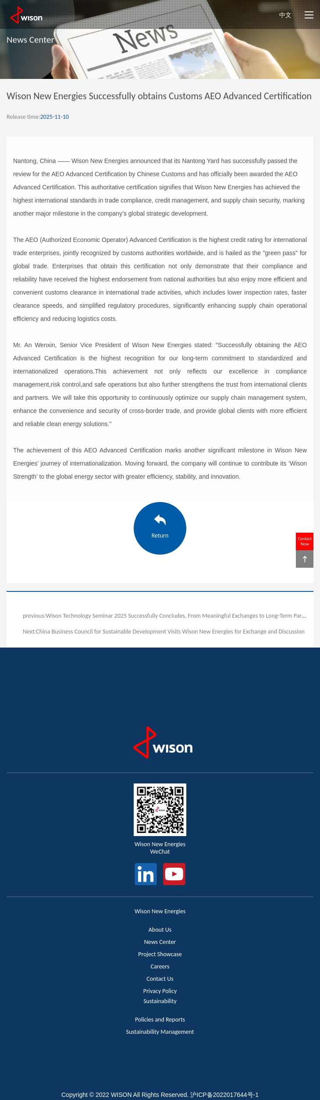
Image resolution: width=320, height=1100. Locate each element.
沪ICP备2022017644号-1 (224, 1094)
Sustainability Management (160, 1032)
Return (160, 535)
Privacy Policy (160, 991)
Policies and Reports (160, 1019)
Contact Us (160, 979)
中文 (285, 15)
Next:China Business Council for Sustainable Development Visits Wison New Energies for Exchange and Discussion (164, 631)
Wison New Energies (160, 911)
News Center (160, 942)
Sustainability (160, 1001)
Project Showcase (159, 954)
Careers (160, 966)
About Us (160, 929)
